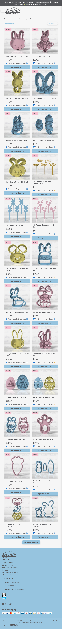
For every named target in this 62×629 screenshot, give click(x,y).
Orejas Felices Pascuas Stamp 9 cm (44, 355)
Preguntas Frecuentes (9, 568)
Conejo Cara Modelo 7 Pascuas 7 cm (17, 355)
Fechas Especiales (26, 19)
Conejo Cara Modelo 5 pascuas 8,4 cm (17, 269)
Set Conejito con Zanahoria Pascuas (15, 525)
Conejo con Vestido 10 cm (42, 56)
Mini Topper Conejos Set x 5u (16, 225)
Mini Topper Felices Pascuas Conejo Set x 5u (43, 183)
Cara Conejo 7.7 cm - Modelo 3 (17, 182)
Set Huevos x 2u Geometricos (43, 397)
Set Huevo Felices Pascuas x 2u (17, 397)
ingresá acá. (26, 622)
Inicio (7, 19)
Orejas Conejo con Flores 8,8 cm (44, 98)
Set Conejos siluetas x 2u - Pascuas (42, 525)
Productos (14, 19)
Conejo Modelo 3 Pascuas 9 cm (17, 98)
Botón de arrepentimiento (36, 622)
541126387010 (9, 586)
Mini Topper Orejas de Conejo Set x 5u (44, 226)
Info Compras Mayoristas (11, 572)
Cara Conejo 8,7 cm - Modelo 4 (17, 56)
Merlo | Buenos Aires (10, 582)
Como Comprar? (8, 563)
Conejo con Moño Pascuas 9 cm (44, 312)
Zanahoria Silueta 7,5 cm (14, 481)
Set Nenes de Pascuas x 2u (15, 439)
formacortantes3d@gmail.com (14, 589)
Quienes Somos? (8, 565)
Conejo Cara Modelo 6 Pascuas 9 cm (44, 269)
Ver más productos (31, 542)
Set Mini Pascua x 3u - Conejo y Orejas (44, 482)
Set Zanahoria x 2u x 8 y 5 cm (43, 140)
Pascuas (37, 19)
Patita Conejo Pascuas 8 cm (43, 439)
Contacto (5, 570)
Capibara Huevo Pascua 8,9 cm (17, 140)
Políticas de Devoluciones (11, 575)
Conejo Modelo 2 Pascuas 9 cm (17, 312)
